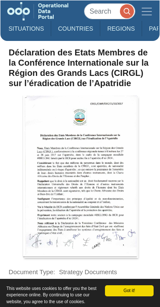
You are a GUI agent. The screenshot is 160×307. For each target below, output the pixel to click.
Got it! (129, 290)
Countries (75, 28)
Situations (26, 28)
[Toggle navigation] (146, 11)
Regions (121, 28)
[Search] (109, 11)
